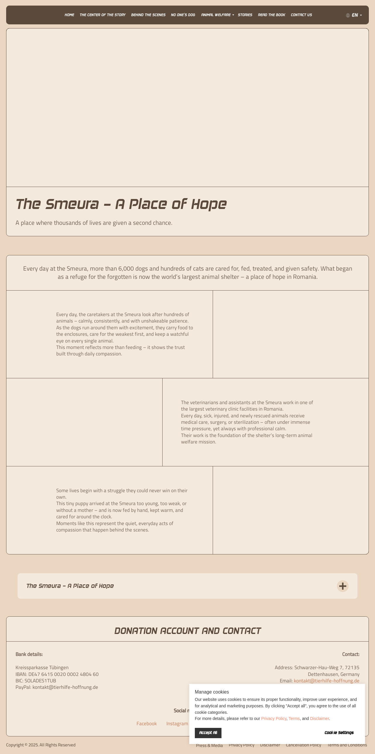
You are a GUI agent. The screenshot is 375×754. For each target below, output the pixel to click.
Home (69, 15)
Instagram (177, 723)
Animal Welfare (216, 15)
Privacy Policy (273, 718)
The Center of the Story (103, 15)
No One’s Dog (183, 15)
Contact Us (301, 15)
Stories (245, 15)
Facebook (147, 723)
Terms (294, 718)
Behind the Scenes (148, 15)
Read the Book (271, 15)
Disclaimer (319, 718)
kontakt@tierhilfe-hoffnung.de (326, 680)
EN (355, 15)
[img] (20, 15)
